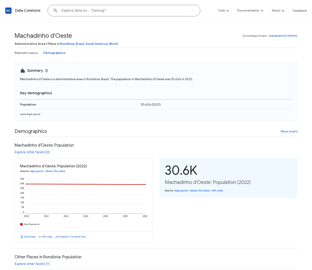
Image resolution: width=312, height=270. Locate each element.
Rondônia (67, 44)
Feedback (300, 11)
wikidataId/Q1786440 (283, 35)
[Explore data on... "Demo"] (123, 10)
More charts (289, 131)
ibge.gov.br (36, 171)
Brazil (80, 44)
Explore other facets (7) (32, 264)
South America (96, 44)
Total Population (32, 224)
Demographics (54, 53)
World (113, 44)
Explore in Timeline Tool (72, 236)
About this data (55, 171)
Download (29, 236)
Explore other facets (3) (32, 152)
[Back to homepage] (8, 11)
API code (47, 236)
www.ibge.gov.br (30, 114)
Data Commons (27, 10)
